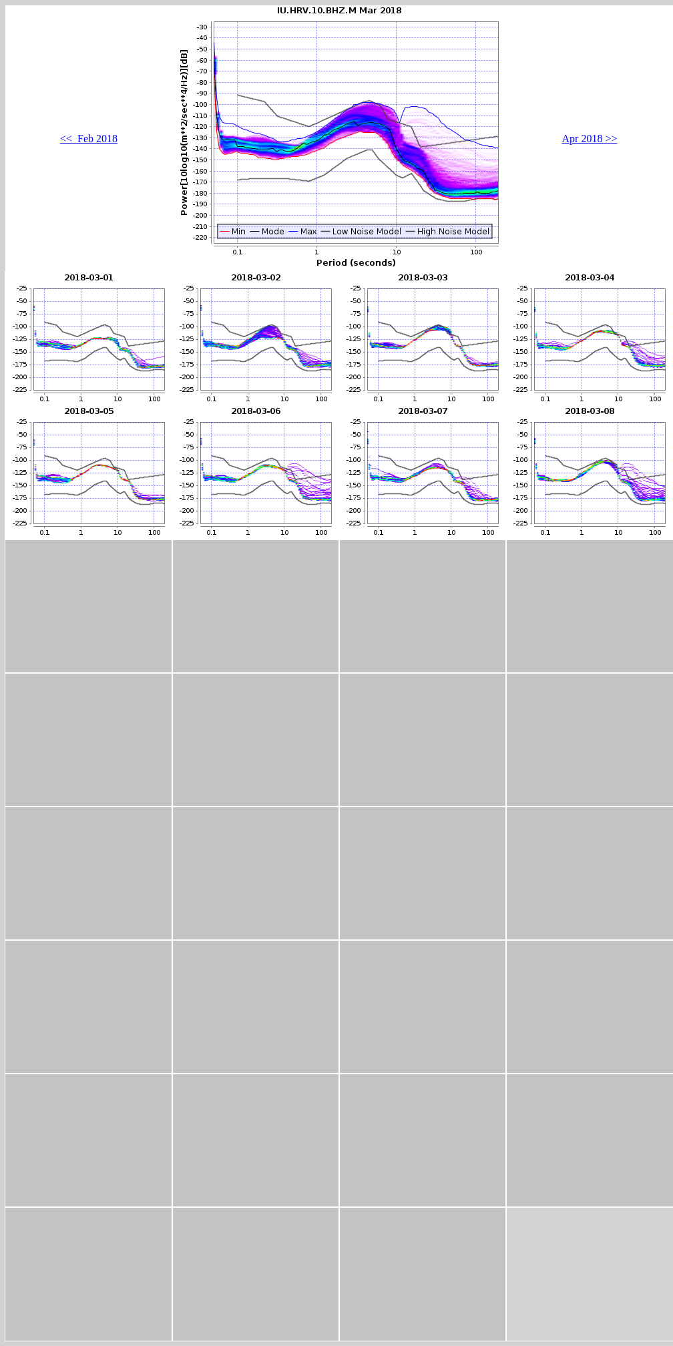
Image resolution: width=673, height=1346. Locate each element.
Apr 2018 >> (590, 138)
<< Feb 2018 (89, 138)
